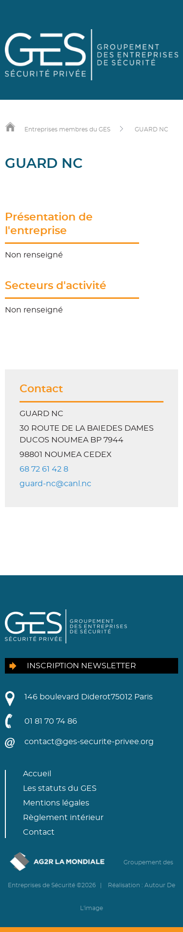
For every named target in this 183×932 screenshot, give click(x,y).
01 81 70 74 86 (50, 721)
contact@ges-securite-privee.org (89, 742)
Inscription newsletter (81, 666)
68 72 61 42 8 (44, 469)
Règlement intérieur (63, 818)
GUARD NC (151, 129)
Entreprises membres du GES (67, 129)
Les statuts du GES (60, 788)
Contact (39, 832)
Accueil (37, 774)
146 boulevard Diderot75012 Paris (88, 697)
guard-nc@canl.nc (55, 484)
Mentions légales (56, 803)
